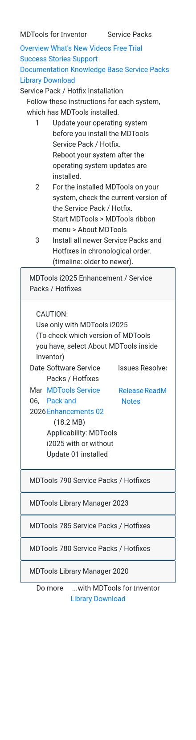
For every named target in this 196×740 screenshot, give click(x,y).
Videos (100, 48)
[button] (98, 283)
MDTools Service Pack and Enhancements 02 (75, 401)
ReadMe (157, 390)
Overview (34, 48)
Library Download (47, 80)
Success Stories (45, 59)
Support (85, 59)
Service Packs (147, 69)
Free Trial (127, 48)
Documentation (44, 69)
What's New (69, 48)
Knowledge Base (96, 69)
